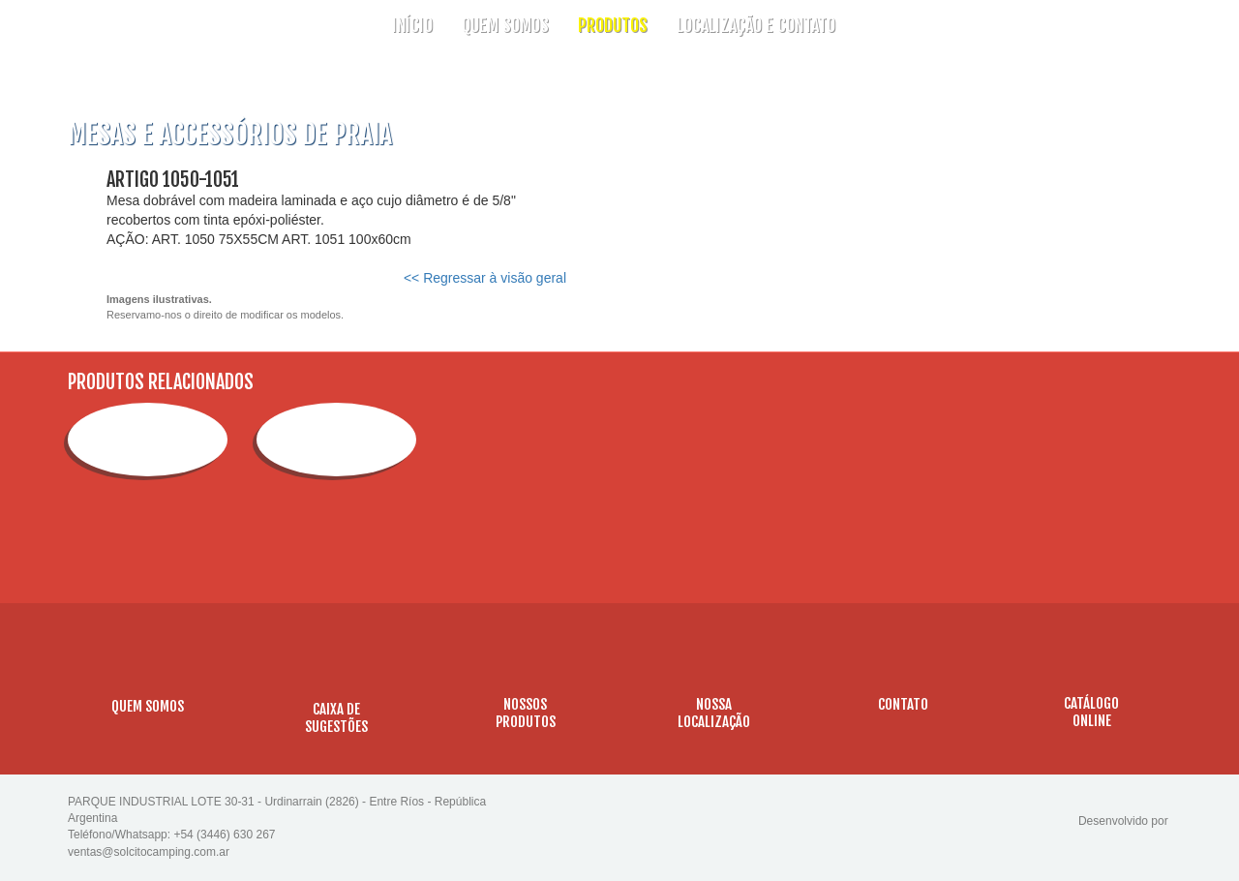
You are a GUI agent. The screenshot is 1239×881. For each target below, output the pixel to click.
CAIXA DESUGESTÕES (336, 718)
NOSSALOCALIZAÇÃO (714, 713)
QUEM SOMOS (505, 25)
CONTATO (903, 704)
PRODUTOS (613, 25)
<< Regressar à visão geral (485, 278)
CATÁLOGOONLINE (1091, 712)
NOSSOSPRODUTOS (526, 713)
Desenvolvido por (1124, 821)
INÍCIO (412, 25)
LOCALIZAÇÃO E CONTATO (756, 25)
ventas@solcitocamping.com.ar (148, 852)
